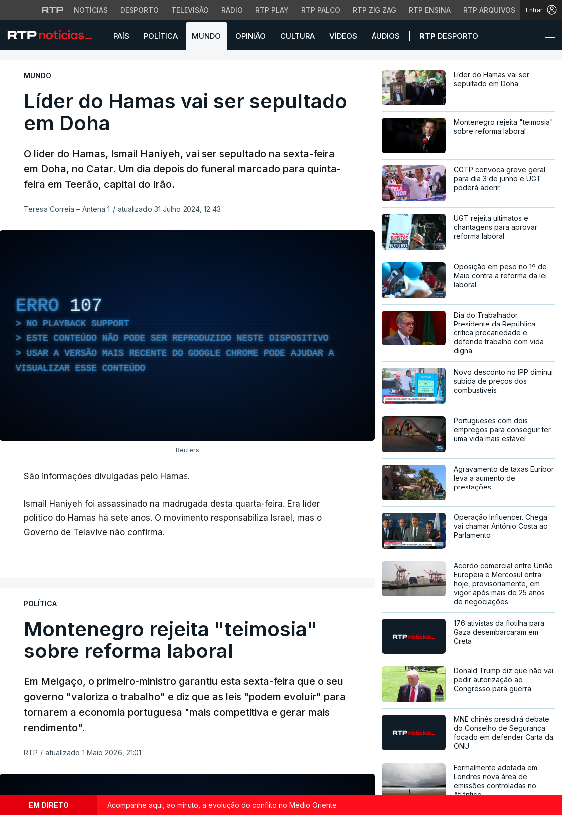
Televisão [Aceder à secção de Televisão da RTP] (190, 10)
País (121, 36)
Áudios (386, 36)
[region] (187, 335)
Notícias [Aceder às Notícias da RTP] (91, 10)
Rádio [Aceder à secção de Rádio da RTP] (232, 10)
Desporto (448, 36)
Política (161, 36)
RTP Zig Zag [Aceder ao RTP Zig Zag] (374, 10)
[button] (531, 36)
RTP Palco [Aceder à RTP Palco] (320, 10)
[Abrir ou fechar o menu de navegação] (547, 35)
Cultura (297, 36)
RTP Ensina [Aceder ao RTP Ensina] (430, 10)
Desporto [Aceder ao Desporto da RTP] (139, 10)
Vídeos (343, 36)
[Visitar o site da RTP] (53, 10)
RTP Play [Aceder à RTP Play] (272, 10)
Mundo (206, 36)
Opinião (250, 36)
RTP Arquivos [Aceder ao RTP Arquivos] (489, 10)
